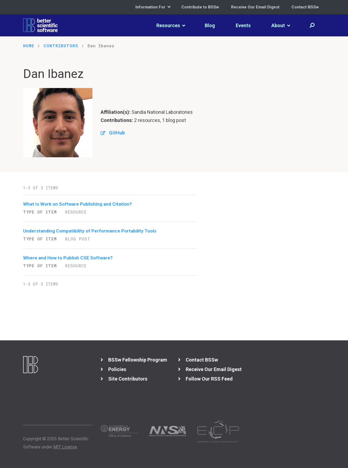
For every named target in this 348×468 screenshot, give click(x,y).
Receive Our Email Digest (255, 7)
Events (243, 25)
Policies (117, 369)
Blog (210, 25)
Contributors (61, 45)
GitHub (117, 133)
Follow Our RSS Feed (209, 379)
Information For (152, 7)
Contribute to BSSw (200, 7)
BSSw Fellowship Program (137, 360)
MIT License (65, 447)
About (280, 25)
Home (28, 45)
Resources (170, 25)
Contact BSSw (305, 7)
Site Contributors (127, 379)
